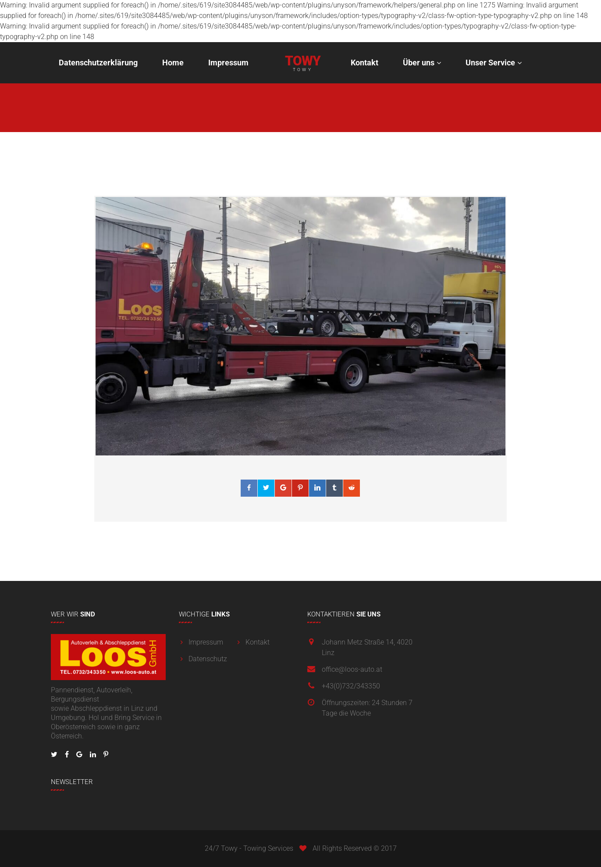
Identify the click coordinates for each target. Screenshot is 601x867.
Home (173, 62)
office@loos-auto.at (352, 669)
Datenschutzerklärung (98, 62)
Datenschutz (207, 659)
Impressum (228, 62)
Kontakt (364, 62)
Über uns (418, 62)
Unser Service (490, 62)
